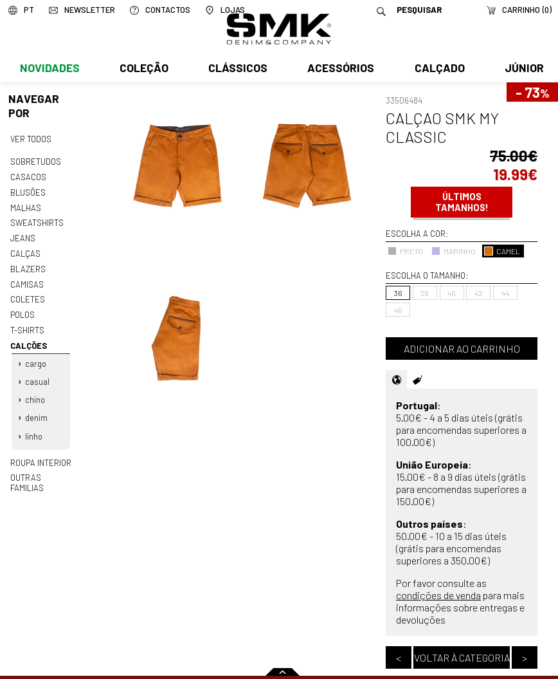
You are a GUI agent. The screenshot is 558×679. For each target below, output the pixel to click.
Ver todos (30, 138)
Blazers (27, 265)
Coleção (143, 69)
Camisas (26, 280)
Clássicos (236, 69)
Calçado (437, 69)
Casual (37, 374)
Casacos (27, 176)
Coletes (27, 295)
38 (424, 292)
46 (398, 309)
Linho (33, 426)
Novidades (49, 69)
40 (451, 292)
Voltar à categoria (462, 657)
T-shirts (27, 324)
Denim (36, 409)
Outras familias (42, 466)
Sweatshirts (36, 221)
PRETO (405, 251)
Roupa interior (40, 452)
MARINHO (453, 251)
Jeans (22, 235)
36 (398, 292)
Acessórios (339, 69)
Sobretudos (35, 161)
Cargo (35, 356)
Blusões (28, 190)
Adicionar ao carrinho (462, 348)
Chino (35, 391)
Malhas (25, 205)
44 (505, 292)
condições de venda (438, 595)
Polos (22, 309)
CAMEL (502, 251)
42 (478, 292)
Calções (28, 339)
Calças (24, 250)
